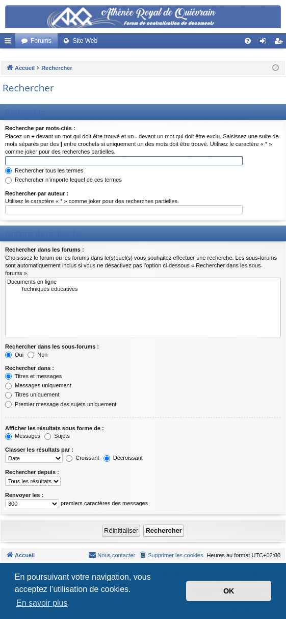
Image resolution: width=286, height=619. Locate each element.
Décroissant (123, 458)
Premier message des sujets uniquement (60, 404)
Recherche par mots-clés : (40, 128)
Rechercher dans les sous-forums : (52, 346)
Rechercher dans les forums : (44, 249)
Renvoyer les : (24, 495)
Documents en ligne (143, 282)
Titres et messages (33, 376)
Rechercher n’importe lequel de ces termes (63, 180)
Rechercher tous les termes (44, 170)
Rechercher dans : (29, 368)
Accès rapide (9, 42)
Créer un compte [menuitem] (280, 42)
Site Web (85, 40)
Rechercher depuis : (32, 472)
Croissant (82, 458)
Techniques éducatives (143, 289)
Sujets (57, 436)
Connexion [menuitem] (265, 42)
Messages (22, 436)
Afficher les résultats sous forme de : (54, 428)
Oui (14, 355)
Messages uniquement (38, 385)
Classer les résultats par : (39, 450)
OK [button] (229, 591)
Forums (41, 40)
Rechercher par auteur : (36, 193)
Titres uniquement (32, 394)
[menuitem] (247, 40)
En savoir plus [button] (42, 603)
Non (37, 355)
